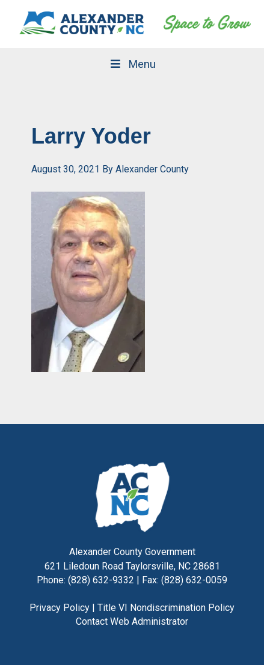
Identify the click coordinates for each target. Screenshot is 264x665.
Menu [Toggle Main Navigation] (132, 64)
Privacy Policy (59, 607)
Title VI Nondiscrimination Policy (166, 607)
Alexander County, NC (82, 24)
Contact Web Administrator (132, 621)
